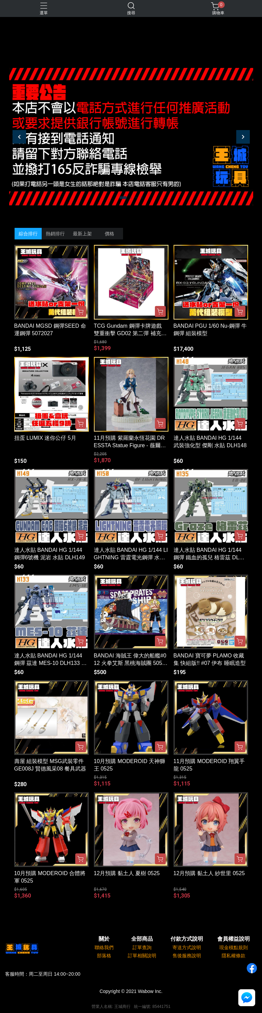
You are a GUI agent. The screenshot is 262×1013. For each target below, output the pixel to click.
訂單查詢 (142, 947)
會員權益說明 (233, 939)
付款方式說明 (186, 939)
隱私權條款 (233, 955)
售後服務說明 (187, 955)
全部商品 (142, 939)
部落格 (104, 955)
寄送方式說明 (187, 947)
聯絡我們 (104, 947)
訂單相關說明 (142, 955)
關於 (104, 939)
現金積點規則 (233, 947)
